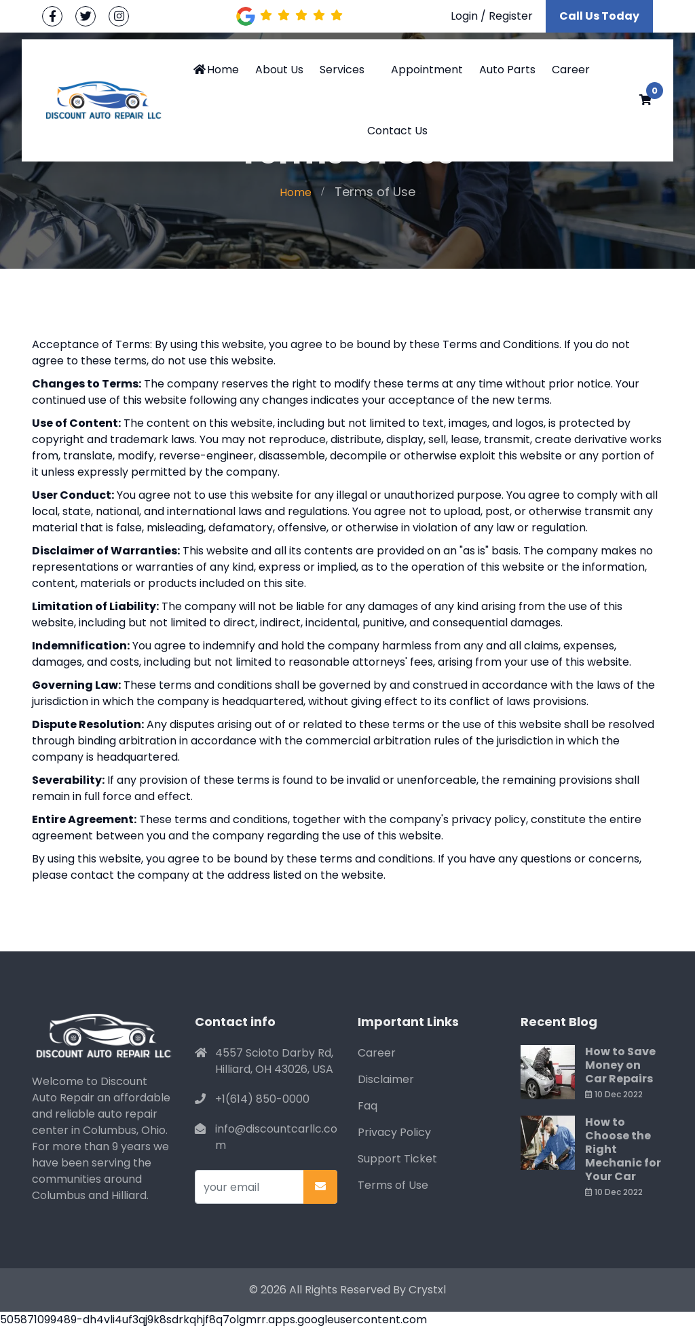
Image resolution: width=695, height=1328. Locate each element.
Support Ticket (397, 1158)
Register (511, 16)
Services (342, 69)
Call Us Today (599, 16)
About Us (279, 69)
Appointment (427, 69)
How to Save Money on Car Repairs (620, 1065)
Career (571, 69)
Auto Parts (507, 69)
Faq (367, 1106)
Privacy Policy (394, 1132)
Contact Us (397, 130)
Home (215, 69)
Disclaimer (386, 1079)
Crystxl (427, 1289)
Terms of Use (393, 1185)
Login (464, 16)
